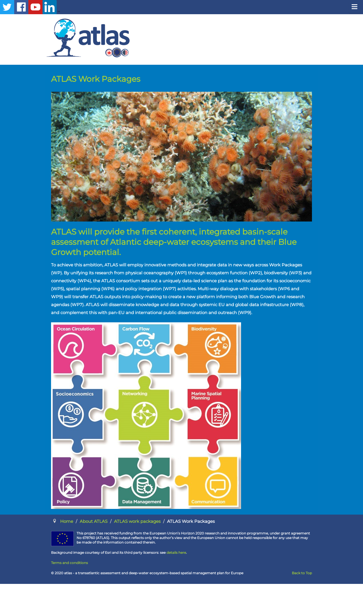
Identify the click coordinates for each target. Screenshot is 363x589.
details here (176, 552)
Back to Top (302, 573)
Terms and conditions (69, 563)
